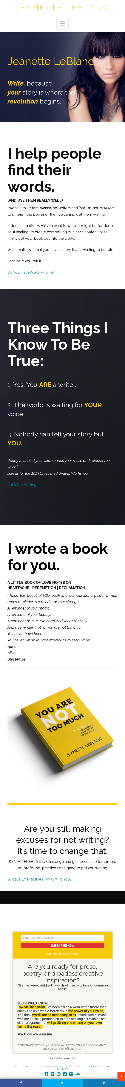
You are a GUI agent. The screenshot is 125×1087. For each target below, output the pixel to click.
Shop (26, 1067)
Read (17, 1067)
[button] (63, 23)
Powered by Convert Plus (62, 1058)
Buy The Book (41, 1067)
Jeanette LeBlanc (62, 7)
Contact (62, 1070)
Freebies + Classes (87, 1067)
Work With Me (62, 1067)
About (106, 1067)
